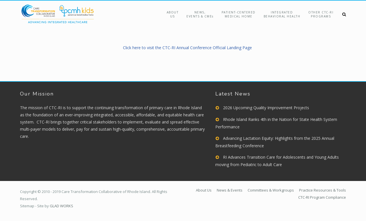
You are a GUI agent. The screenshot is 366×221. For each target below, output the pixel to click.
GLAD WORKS (61, 205)
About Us (173, 14)
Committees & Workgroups (271, 190)
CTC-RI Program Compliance (322, 197)
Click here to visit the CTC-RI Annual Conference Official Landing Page (187, 47)
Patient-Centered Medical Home (239, 14)
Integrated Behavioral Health (282, 14)
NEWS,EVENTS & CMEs (200, 14)
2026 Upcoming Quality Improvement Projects (266, 107)
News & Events (229, 190)
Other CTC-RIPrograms (320, 14)
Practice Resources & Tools (322, 190)
